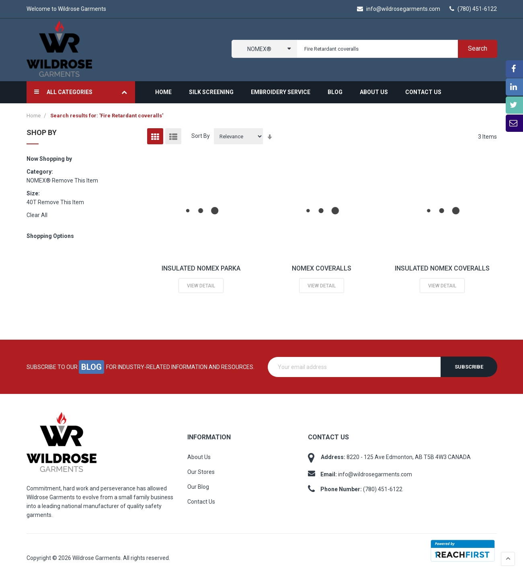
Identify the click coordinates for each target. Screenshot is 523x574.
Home (34, 116)
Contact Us (201, 501)
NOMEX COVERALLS (321, 268)
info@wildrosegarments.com (398, 9)
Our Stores (201, 472)
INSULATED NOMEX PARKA (201, 268)
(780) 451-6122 (473, 9)
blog (91, 366)
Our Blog (198, 487)
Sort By (200, 136)
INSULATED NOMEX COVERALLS (442, 268)
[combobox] (395, 48)
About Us (199, 457)
